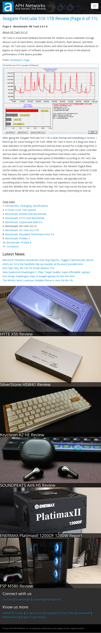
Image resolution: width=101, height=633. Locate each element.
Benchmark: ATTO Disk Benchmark (24, 218)
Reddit (48, 599)
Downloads (83, 613)
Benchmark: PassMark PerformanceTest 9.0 (29, 234)
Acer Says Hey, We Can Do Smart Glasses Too (28, 268)
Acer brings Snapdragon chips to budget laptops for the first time (39, 276)
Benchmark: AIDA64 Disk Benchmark (25, 214)
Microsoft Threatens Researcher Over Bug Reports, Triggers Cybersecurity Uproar (48, 260)
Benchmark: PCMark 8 (19, 242)
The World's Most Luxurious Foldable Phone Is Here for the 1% (38, 280)
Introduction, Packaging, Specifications (26, 205)
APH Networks (30, 5)
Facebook (20, 599)
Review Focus (10, 617)
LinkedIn (37, 599)
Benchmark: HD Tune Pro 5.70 (22, 230)
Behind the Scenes (13, 613)
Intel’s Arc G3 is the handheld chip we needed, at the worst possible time (43, 264)
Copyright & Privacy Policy (60, 613)
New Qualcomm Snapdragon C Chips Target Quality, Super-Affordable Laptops (46, 272)
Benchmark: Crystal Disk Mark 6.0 (23, 222)
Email (58, 599)
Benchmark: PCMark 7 (17, 238)
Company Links (34, 613)
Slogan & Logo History (33, 617)
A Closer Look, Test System (20, 209)
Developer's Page (19, 60)
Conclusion (13, 246)
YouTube (8, 599)
